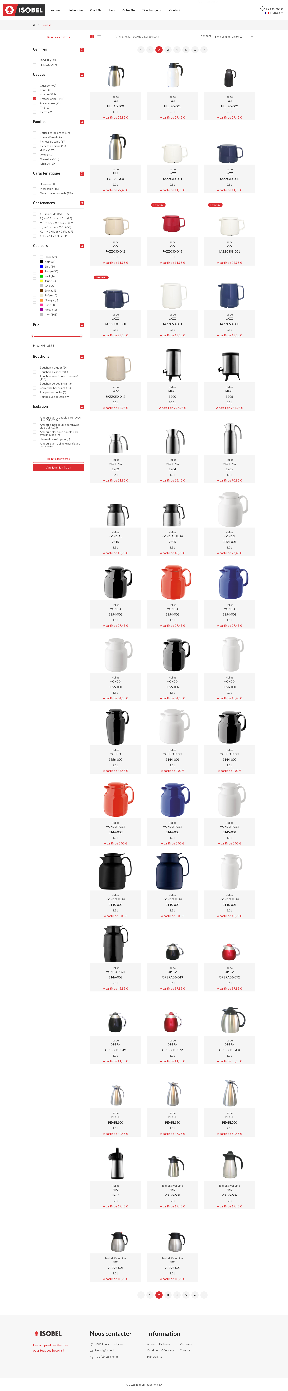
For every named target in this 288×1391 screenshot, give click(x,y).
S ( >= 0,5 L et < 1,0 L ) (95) (56, 218)
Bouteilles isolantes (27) (55, 132)
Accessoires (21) (50, 103)
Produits (96, 10)
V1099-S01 (115, 1267)
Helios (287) (47, 150)
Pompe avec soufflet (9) (55, 396)
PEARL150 (172, 1122)
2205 (229, 469)
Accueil (56, 10)
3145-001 (229, 832)
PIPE (115, 1189)
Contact (174, 10)
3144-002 (229, 759)
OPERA (172, 971)
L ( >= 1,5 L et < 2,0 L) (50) (55, 227)
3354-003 (172, 614)
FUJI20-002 (229, 106)
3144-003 (115, 832)
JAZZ (172, 173)
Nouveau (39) (48, 184)
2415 (115, 542)
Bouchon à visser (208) (54, 372)
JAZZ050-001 (172, 324)
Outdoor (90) (48, 85)
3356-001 (229, 687)
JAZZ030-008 (229, 179)
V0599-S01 (172, 1195)
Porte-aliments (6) (51, 137)
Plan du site (154, 1356)
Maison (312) (48, 94)
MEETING (115, 463)
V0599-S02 (229, 1195)
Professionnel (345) (52, 98)
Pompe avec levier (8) (53, 392)
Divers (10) (46, 154)
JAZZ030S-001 (229, 251)
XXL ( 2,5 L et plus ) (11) (54, 236)
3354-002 (115, 614)
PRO (172, 1189)
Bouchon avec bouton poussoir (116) (59, 378)
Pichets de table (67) (53, 141)
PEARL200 (229, 1122)
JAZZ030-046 (172, 251)
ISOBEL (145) (48, 60)
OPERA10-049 (115, 1050)
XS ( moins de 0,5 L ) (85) (55, 214)
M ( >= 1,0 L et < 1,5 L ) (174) (57, 222)
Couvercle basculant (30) (55, 388)
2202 (115, 469)
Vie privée (186, 1344)
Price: (36, 345)
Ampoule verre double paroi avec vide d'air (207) (60, 419)
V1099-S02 (172, 1267)
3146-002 (115, 977)
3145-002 (115, 904)
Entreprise (75, 10)
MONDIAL (115, 536)
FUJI (115, 100)
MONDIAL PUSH (172, 536)
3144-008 (172, 832)
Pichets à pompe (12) (53, 146)
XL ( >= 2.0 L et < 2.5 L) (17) (56, 231)
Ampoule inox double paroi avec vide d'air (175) (59, 426)
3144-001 (172, 759)
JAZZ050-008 (229, 324)
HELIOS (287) (48, 64)
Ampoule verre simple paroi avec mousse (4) (60, 445)
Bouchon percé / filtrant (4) (56, 383)
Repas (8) (45, 90)
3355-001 (115, 687)
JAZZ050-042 (115, 396)
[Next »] (204, 49)
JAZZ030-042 (115, 251)
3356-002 (115, 759)
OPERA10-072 (172, 1050)
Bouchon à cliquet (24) (54, 367)
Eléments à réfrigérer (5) (55, 439)
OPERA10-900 (229, 1050)
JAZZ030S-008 (115, 324)
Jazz (112, 10)
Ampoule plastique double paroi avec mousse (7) (59, 433)
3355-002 (172, 687)
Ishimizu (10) (47, 163)
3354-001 (229, 542)
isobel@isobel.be (105, 1350)
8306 (229, 396)
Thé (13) (45, 107)
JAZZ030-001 (172, 179)
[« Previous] (141, 49)
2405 (172, 542)
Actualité (128, 10)
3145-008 (172, 904)
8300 (172, 396)
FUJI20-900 (115, 179)
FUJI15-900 (115, 106)
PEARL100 (115, 1122)
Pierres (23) (47, 112)
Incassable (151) (50, 188)
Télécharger (152, 10)
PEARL (115, 1117)
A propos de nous (158, 1344)
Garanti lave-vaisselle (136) (56, 193)
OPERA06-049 (172, 977)
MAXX (172, 391)
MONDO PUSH (172, 754)
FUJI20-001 (172, 106)
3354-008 (229, 614)
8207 (115, 1195)
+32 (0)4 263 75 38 (107, 1356)
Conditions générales (160, 1350)
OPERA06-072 (229, 977)
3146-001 (229, 904)
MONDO (229, 536)
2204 (172, 469)
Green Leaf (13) (49, 159)
